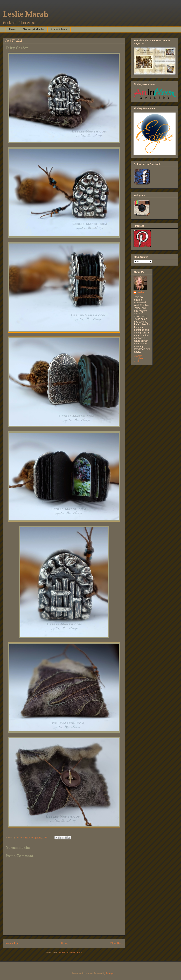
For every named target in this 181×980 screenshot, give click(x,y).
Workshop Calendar (33, 29)
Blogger (110, 973)
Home (12, 29)
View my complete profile (138, 358)
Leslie (140, 292)
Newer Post (12, 943)
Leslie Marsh (25, 14)
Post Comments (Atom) (70, 952)
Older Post (116, 943)
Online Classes (59, 29)
